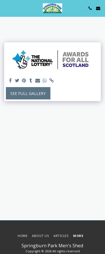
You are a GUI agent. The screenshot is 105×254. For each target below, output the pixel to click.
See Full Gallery (28, 93)
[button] (6, 8)
